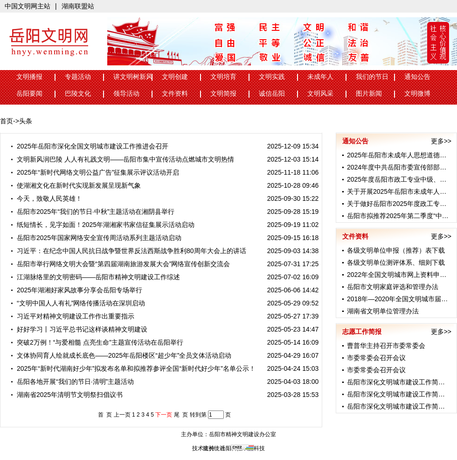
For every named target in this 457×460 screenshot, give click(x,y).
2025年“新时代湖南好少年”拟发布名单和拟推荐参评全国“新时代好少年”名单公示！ (133, 368)
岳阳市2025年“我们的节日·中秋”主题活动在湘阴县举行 (92, 211)
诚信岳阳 (272, 93)
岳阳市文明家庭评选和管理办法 (392, 286)
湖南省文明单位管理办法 (383, 311)
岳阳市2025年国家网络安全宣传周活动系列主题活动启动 (95, 237)
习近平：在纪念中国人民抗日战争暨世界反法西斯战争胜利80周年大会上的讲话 (128, 251)
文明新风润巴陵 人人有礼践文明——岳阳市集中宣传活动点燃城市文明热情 (122, 159)
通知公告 (417, 76)
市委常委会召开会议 (376, 357)
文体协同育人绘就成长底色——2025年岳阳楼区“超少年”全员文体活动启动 (120, 355)
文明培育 (223, 76)
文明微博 (417, 93)
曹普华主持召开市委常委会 (386, 345)
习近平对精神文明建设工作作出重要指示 (72, 316)
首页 (6, 121)
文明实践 (272, 76)
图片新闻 (369, 93)
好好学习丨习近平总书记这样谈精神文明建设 (78, 329)
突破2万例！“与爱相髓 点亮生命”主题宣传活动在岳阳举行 (96, 342)
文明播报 (29, 76)
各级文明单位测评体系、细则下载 (396, 262)
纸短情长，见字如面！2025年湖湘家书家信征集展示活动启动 (102, 224)
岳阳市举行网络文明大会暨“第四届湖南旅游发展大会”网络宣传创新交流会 (120, 264)
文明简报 (223, 93)
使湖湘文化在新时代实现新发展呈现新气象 (75, 185)
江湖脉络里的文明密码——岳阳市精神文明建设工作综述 (95, 277)
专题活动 (78, 76)
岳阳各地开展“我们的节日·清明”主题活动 (72, 381)
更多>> (441, 141)
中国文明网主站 (27, 6)
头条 (25, 121)
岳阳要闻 (29, 93)
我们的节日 (372, 76)
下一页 (163, 414)
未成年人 (320, 76)
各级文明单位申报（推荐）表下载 (396, 250)
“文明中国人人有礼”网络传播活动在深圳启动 (77, 303)
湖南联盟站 (78, 6)
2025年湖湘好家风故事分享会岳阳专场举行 (76, 290)
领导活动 (126, 93)
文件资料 (175, 93)
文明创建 (175, 76)
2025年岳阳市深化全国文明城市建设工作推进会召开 (89, 146)
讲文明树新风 (132, 76)
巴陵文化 (78, 93)
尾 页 (181, 414)
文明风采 (320, 93)
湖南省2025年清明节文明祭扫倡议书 (66, 394)
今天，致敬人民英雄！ (46, 198)
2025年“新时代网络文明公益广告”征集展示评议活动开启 (94, 172)
